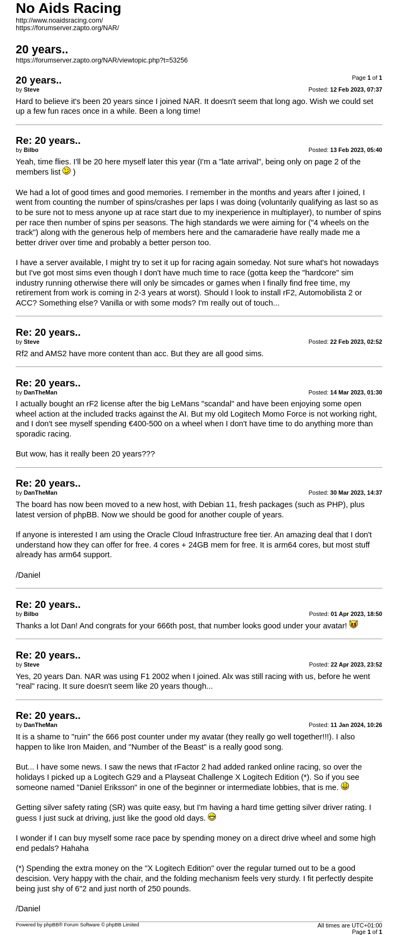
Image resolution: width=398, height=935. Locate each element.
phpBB (51, 924)
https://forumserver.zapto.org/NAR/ (67, 28)
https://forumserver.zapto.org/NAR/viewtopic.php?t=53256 (101, 60)
